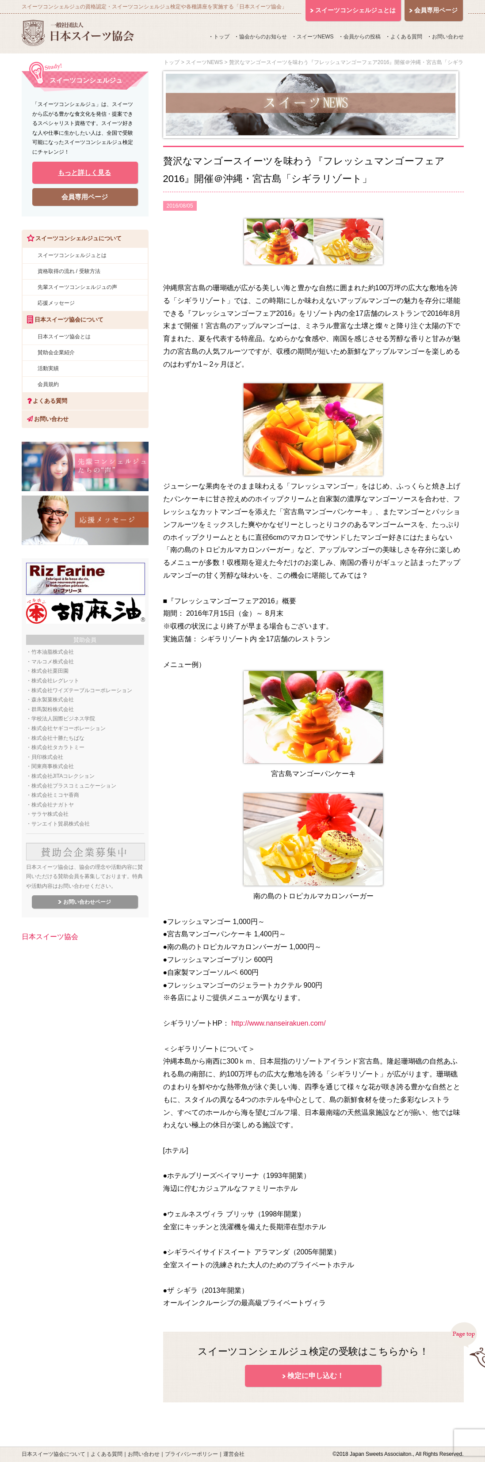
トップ (221, 37)
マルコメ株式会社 (52, 662)
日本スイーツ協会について (53, 1454)
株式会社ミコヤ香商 (55, 795)
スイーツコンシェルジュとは (72, 255)
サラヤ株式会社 (50, 814)
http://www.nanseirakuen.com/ (278, 1023)
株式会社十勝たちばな (57, 738)
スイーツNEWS (315, 37)
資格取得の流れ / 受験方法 (69, 271)
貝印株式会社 (47, 757)
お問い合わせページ (87, 902)
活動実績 (48, 368)
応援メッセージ (56, 303)
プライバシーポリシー (191, 1454)
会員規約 (48, 384)
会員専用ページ (84, 197)
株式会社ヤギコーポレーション (68, 728)
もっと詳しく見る (84, 172)
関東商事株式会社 (52, 766)
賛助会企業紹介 (56, 352)
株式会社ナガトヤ (52, 805)
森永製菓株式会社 (52, 700)
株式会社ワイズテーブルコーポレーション (81, 690)
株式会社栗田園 (50, 671)
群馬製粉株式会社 (52, 709)
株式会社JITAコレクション (63, 776)
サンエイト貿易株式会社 (60, 824)
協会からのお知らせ (263, 37)
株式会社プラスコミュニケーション (73, 786)
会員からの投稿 (362, 37)
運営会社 (233, 1454)
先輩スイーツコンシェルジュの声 (77, 287)
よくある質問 (406, 37)
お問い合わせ (448, 37)
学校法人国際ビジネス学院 (63, 719)
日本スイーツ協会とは (64, 336)
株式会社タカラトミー (57, 747)
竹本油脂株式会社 (52, 652)
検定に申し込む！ (315, 1375)
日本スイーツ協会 (50, 936)
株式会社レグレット (55, 681)
